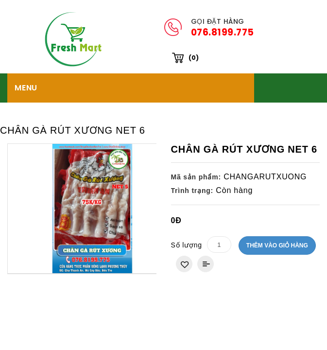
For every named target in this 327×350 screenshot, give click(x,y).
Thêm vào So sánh (205, 235)
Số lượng (186, 216)
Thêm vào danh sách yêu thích (184, 235)
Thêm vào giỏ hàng (277, 216)
